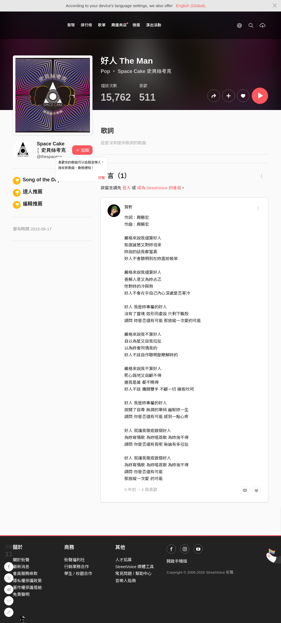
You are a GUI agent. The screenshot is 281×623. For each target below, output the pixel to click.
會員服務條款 (25, 573)
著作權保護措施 (27, 587)
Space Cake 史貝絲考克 (145, 71)
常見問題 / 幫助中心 (133, 573)
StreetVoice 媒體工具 (134, 566)
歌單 (102, 25)
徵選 (136, 25)
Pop (105, 71)
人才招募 (123, 559)
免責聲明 (21, 594)
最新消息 (21, 566)
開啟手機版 (177, 561)
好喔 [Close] (101, 178)
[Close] (275, 5)
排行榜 (86, 25)
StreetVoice (35, 25)
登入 (126, 187)
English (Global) (190, 5)
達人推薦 (28, 191)
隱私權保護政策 (27, 580)
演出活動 (153, 25)
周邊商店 (119, 24)
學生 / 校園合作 (78, 573)
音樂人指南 (125, 580)
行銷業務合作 (76, 566)
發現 (71, 25)
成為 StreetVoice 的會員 (159, 187)
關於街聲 (21, 559)
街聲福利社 (74, 559)
